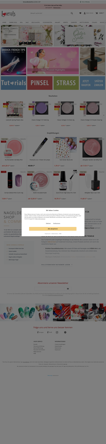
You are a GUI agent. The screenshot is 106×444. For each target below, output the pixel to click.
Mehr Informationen (40, 219)
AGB (60, 233)
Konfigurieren (56, 223)
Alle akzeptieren (53, 229)
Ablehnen (48, 223)
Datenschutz (55, 233)
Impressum (47, 233)
